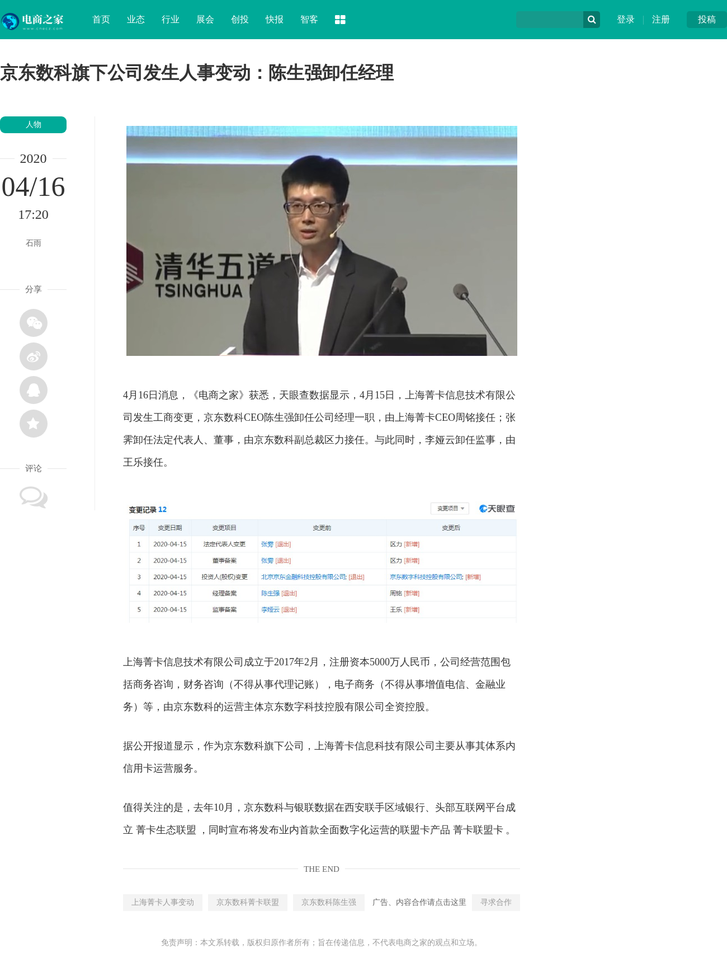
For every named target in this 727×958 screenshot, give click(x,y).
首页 (101, 19)
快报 (275, 19)
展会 (205, 19)
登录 (626, 19)
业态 (136, 19)
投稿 (707, 19)
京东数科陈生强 (328, 902)
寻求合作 (496, 902)
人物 (33, 124)
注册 (661, 19)
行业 (171, 19)
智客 (309, 19)
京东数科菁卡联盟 (247, 902)
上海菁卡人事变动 (162, 902)
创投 (240, 19)
